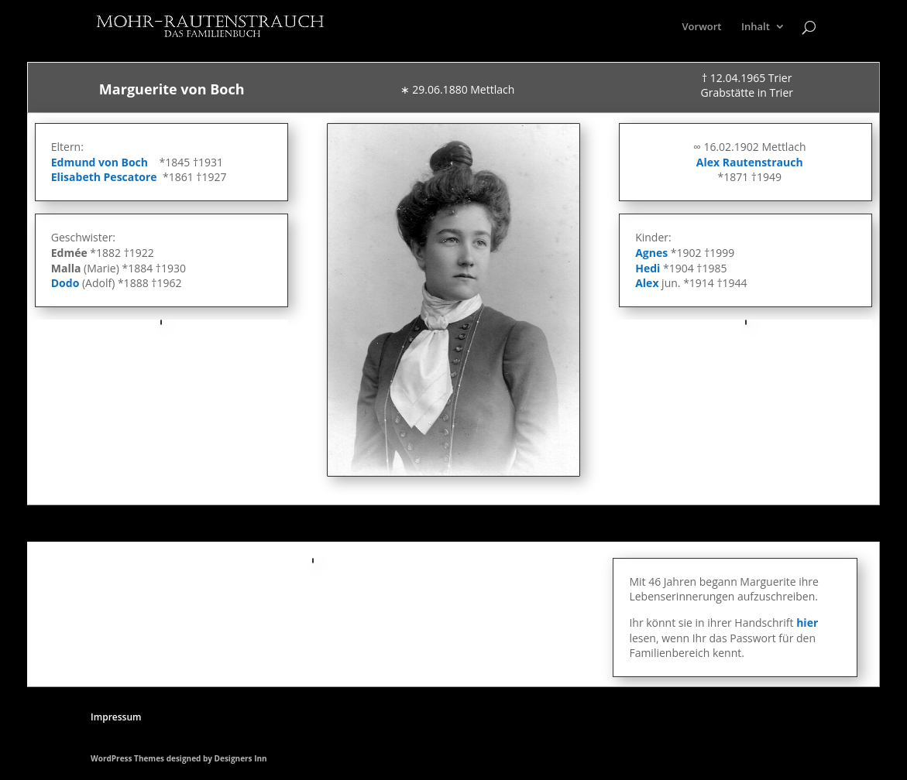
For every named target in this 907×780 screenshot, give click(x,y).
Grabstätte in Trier (747, 92)
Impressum (116, 717)
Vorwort (702, 27)
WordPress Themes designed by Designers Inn (179, 758)
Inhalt (755, 27)
